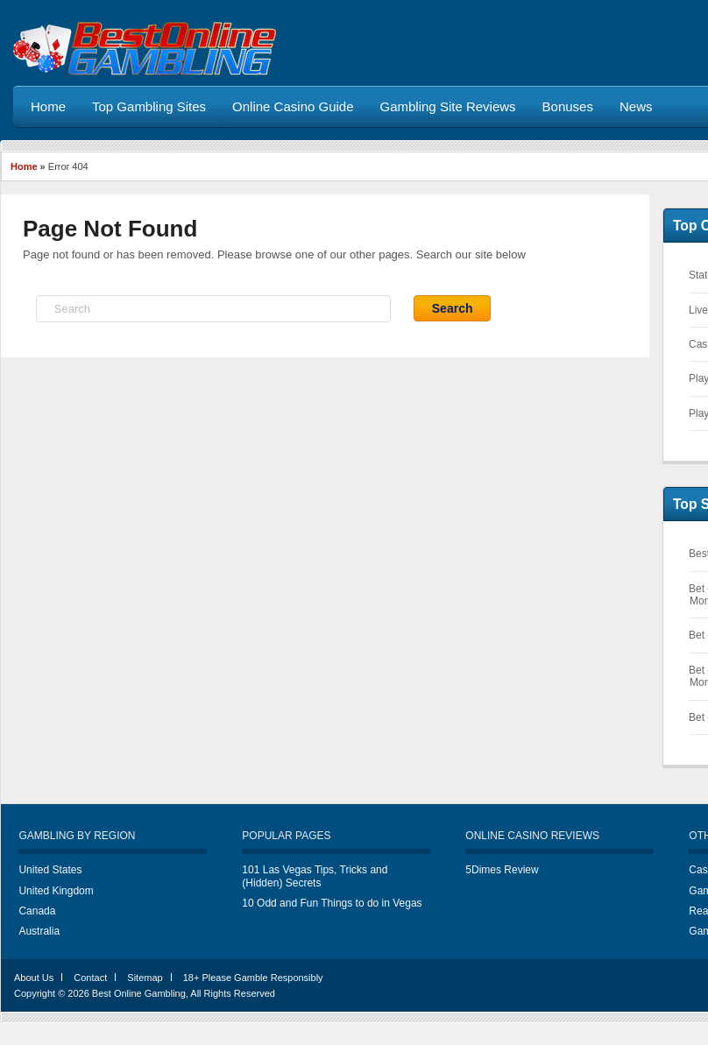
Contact (90, 977)
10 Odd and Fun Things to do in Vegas (331, 903)
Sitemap (144, 977)
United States (49, 870)
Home (24, 166)
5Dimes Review (501, 870)
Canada (36, 911)
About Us (33, 977)
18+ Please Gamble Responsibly (253, 977)
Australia (39, 931)
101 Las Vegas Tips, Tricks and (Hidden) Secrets (314, 876)
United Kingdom (55, 891)
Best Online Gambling (139, 993)
